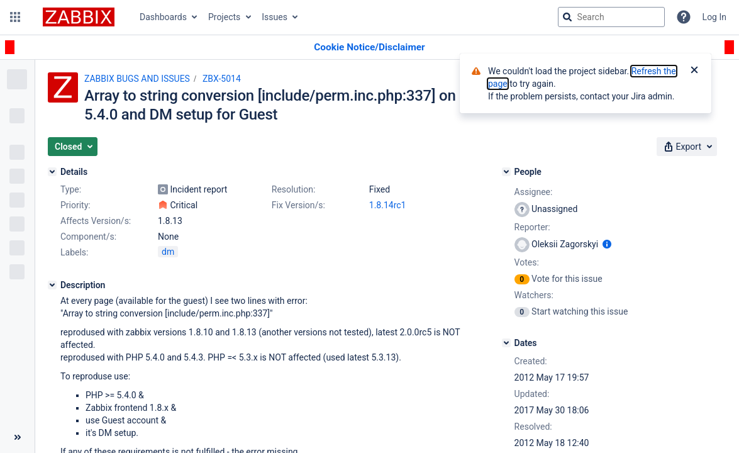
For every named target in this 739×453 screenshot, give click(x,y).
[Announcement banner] (369, 47)
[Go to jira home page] (78, 17)
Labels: (74, 252)
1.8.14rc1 (387, 205)
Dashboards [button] (163, 17)
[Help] (684, 17)
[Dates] (506, 342)
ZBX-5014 (222, 79)
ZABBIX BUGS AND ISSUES (137, 79)
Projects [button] (224, 17)
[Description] (52, 285)
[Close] (694, 71)
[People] (506, 171)
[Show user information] (607, 244)
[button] (15, 17)
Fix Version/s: (298, 205)
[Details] (52, 171)
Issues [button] (274, 17)
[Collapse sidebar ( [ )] (17, 437)
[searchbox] (611, 17)
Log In (714, 17)
